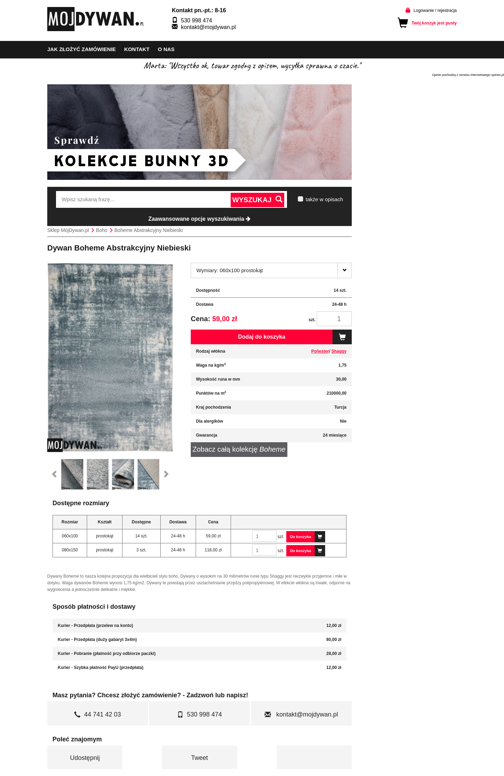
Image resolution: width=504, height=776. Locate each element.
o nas (166, 49)
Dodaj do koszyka (295, 337)
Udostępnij (85, 757)
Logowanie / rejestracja (435, 10)
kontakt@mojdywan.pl (208, 27)
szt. (312, 319)
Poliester (320, 351)
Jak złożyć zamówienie (81, 49)
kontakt (136, 49)
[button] (54, 474)
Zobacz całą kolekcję (239, 449)
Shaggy (338, 351)
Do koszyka (307, 536)
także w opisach (324, 199)
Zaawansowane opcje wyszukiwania (199, 219)
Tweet (199, 757)
